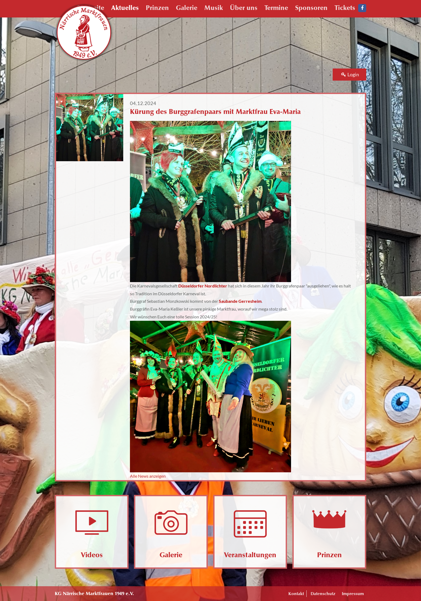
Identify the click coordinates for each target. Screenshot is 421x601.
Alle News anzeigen (148, 475)
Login (350, 74)
